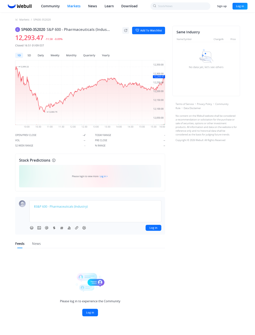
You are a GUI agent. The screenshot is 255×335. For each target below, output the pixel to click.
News (92, 6)
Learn (109, 6)
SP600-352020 (42, 19)
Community (50, 6)
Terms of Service (185, 104)
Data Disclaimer (192, 108)
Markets (74, 6)
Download (129, 6)
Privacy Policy (204, 104)
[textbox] (95, 206)
